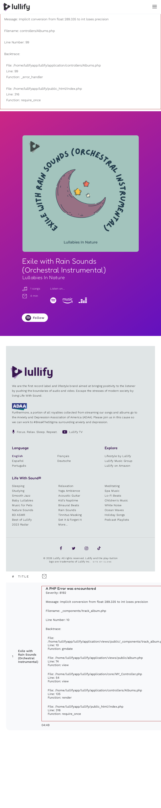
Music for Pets (22, 505)
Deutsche (64, 460)
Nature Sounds (22, 510)
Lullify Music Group (118, 460)
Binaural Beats (68, 505)
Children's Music (116, 500)
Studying (18, 490)
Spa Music (112, 490)
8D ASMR (18, 514)
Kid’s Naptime (68, 500)
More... (63, 524)
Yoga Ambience (69, 490)
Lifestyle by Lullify (118, 456)
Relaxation (65, 486)
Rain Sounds (67, 510)
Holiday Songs (115, 514)
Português (19, 465)
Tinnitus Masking (70, 514)
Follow (39, 317)
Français (63, 456)
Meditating (112, 486)
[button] (154, 6)
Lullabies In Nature (43, 277)
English (17, 456)
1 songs (31, 288)
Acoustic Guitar (69, 495)
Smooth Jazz (21, 495)
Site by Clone (102, 562)
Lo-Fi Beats (113, 495)
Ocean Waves (114, 510)
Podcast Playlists (117, 519)
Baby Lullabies (22, 500)
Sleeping (18, 486)
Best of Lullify (22, 519)
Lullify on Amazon (117, 465)
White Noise (113, 505)
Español (18, 460)
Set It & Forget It (70, 519)
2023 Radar (20, 524)
